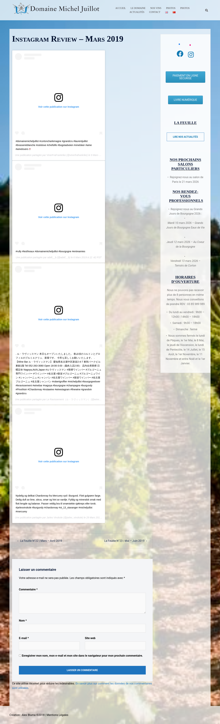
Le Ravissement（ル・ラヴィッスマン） (68, 399)
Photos (170, 8)
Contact (154, 12)
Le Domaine (138, 8)
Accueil (120, 8)
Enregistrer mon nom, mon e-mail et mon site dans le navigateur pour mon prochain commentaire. (82, 655)
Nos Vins (155, 8)
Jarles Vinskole (55, 517)
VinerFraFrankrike (56, 155)
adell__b (51, 257)
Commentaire (28, 589)
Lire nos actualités (185, 136)
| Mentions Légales (56, 715)
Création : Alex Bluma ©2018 (27, 715)
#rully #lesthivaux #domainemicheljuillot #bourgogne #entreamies (50, 251)
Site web (90, 638)
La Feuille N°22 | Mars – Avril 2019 (41, 540)
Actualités (136, 12)
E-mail (24, 638)
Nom (23, 620)
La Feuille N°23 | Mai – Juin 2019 (124, 540)
